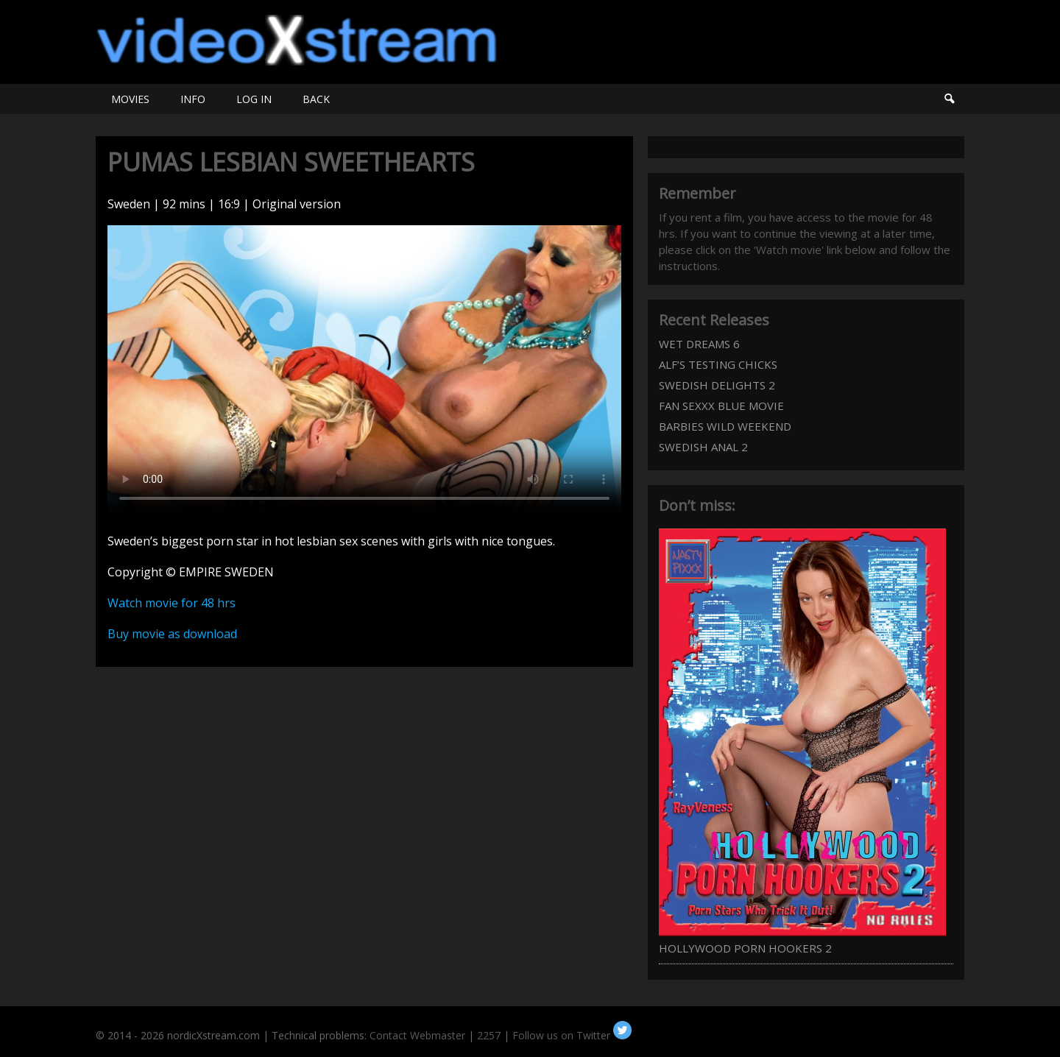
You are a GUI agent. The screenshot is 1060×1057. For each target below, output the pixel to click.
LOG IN (254, 99)
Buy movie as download (172, 634)
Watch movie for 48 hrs (171, 603)
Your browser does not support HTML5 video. (364, 370)
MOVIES (130, 99)
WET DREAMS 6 (699, 343)
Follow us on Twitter (572, 1035)
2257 (489, 1035)
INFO (192, 99)
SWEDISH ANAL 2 (703, 446)
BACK (316, 99)
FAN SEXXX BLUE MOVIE (721, 405)
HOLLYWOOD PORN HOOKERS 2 (745, 948)
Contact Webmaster (417, 1035)
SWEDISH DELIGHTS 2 (717, 385)
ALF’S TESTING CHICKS (718, 364)
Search (948, 99)
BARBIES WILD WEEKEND (725, 426)
